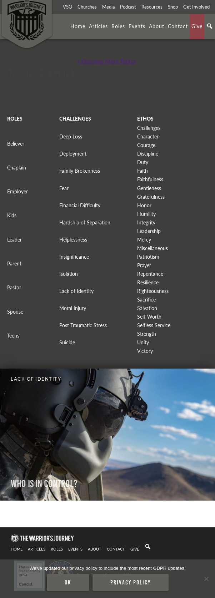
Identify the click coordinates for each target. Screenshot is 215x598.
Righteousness (153, 291)
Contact (178, 26)
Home (77, 26)
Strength (146, 333)
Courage (146, 145)
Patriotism (148, 256)
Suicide (67, 342)
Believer (15, 143)
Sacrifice (146, 299)
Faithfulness (150, 179)
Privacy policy (130, 582)
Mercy (144, 239)
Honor (144, 205)
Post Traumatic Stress (83, 325)
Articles (98, 26)
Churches (87, 7)
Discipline (147, 153)
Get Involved (196, 7)
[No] (206, 578)
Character (148, 136)
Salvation (147, 308)
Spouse (15, 311)
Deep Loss (70, 136)
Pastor (14, 287)
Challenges (148, 128)
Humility (146, 214)
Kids (11, 215)
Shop (173, 7)
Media (108, 7)
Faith (142, 170)
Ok (68, 582)
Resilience (148, 282)
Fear (64, 188)
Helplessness (73, 239)
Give (196, 26)
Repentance (150, 273)
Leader (14, 239)
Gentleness (149, 188)
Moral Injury (72, 308)
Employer (17, 191)
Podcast (128, 7)
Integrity (146, 222)
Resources (151, 7)
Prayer (144, 265)
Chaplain (16, 167)
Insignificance (74, 256)
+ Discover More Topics (106, 61)
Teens (13, 335)
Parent (14, 263)
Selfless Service (153, 325)
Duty (142, 162)
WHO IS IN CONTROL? (44, 483)
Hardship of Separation (84, 222)
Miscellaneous (152, 248)
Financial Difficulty (79, 205)
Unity (143, 342)
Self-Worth (149, 316)
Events (137, 26)
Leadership (149, 231)
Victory (145, 351)
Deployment (72, 153)
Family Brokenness (79, 170)
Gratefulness (151, 196)
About (156, 26)
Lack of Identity (76, 291)
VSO (67, 7)
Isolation (68, 273)
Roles (118, 26)
